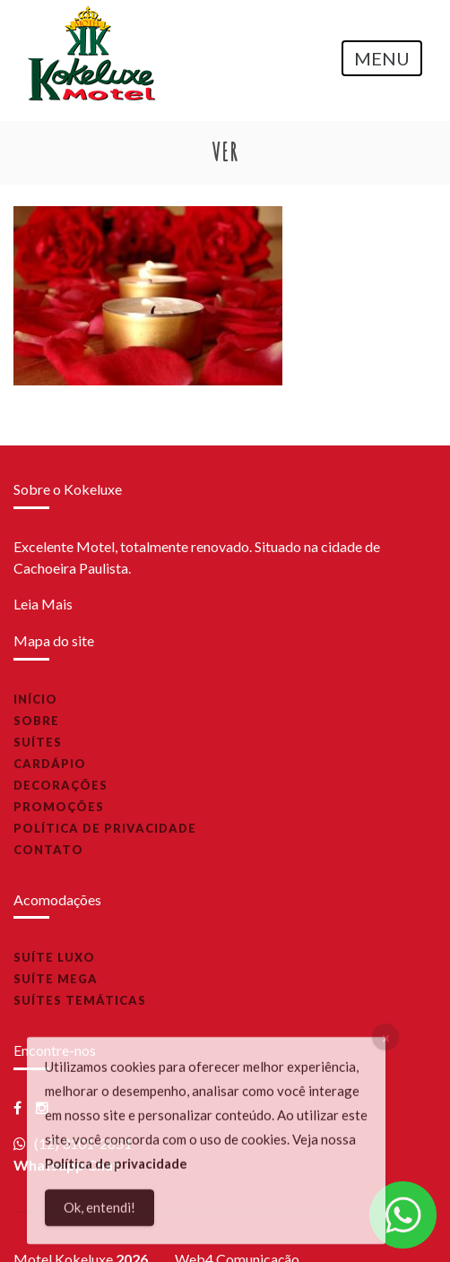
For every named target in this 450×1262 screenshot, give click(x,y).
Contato (48, 850)
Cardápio (49, 763)
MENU (382, 58)
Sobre (36, 720)
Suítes (37, 742)
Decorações (60, 785)
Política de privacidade (104, 828)
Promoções (58, 807)
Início (35, 699)
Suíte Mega (55, 979)
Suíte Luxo (54, 957)
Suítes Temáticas (79, 1000)
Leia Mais (43, 603)
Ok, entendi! (99, 1211)
